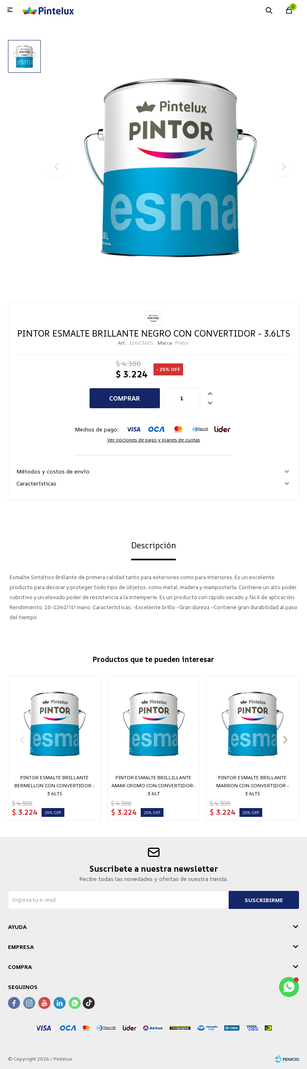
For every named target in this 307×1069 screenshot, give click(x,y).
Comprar (124, 398)
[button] (285, 740)
